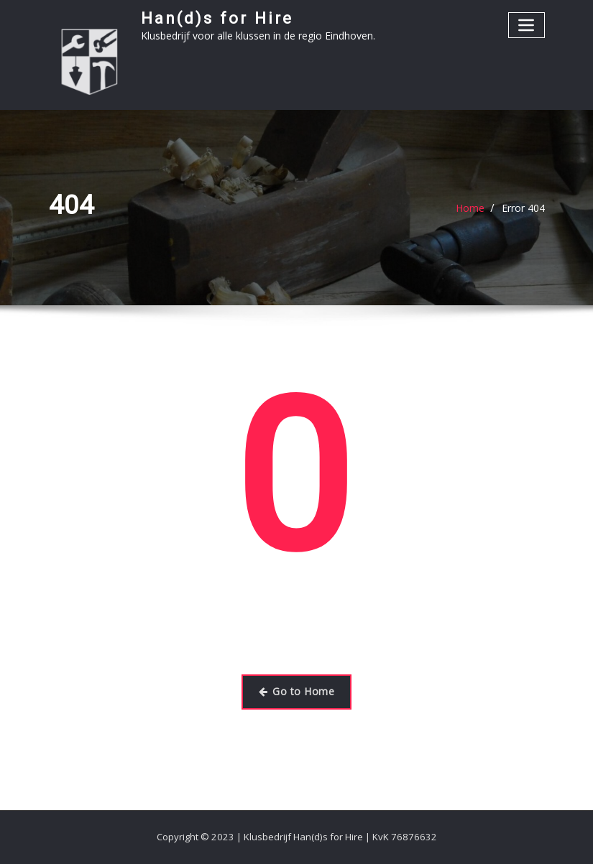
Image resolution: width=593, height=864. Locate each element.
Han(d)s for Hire (217, 18)
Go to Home (296, 691)
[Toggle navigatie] (526, 24)
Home (470, 208)
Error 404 (523, 208)
